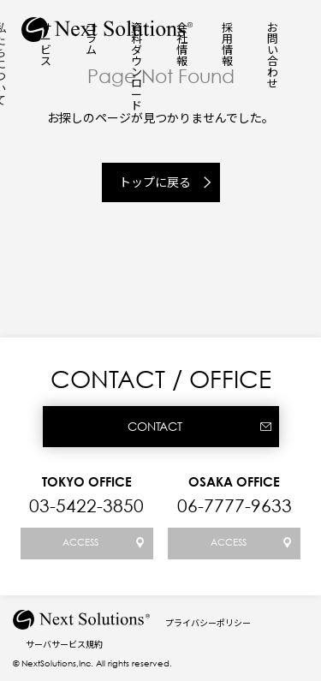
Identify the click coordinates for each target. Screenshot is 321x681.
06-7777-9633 (234, 505)
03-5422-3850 (86, 505)
